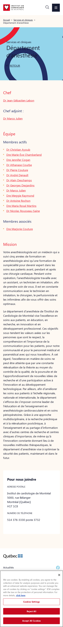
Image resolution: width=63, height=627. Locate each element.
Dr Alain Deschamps (19, 180)
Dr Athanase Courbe (19, 165)
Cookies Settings (31, 601)
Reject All (31, 611)
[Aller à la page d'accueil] (13, 7)
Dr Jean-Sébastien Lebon (18, 100)
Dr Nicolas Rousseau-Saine (23, 211)
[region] (31, 598)
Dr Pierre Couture (17, 170)
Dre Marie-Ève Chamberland (24, 155)
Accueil (6, 19)
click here (20, 595)
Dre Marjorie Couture (19, 229)
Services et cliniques (23, 19)
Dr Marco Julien (13, 118)
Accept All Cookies (31, 620)
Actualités (8, 567)
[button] (47, 8)
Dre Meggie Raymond (20, 195)
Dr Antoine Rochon (18, 201)
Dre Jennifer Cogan (18, 160)
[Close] (59, 574)
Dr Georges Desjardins (20, 185)
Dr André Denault (17, 175)
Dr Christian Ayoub (18, 149)
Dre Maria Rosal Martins (21, 206)
